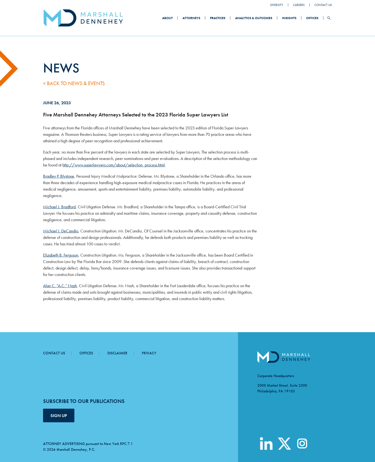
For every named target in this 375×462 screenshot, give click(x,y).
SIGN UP (58, 415)
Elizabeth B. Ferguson (60, 255)
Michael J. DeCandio (60, 231)
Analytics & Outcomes (253, 18)
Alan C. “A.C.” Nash (60, 285)
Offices (312, 18)
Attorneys (191, 18)
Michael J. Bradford (59, 206)
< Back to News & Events (74, 83)
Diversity (276, 5)
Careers (299, 5)
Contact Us (323, 5)
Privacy (149, 353)
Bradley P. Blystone (58, 176)
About (167, 18)
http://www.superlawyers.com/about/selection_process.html (113, 165)
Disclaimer (117, 353)
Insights (289, 18)
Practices (217, 18)
